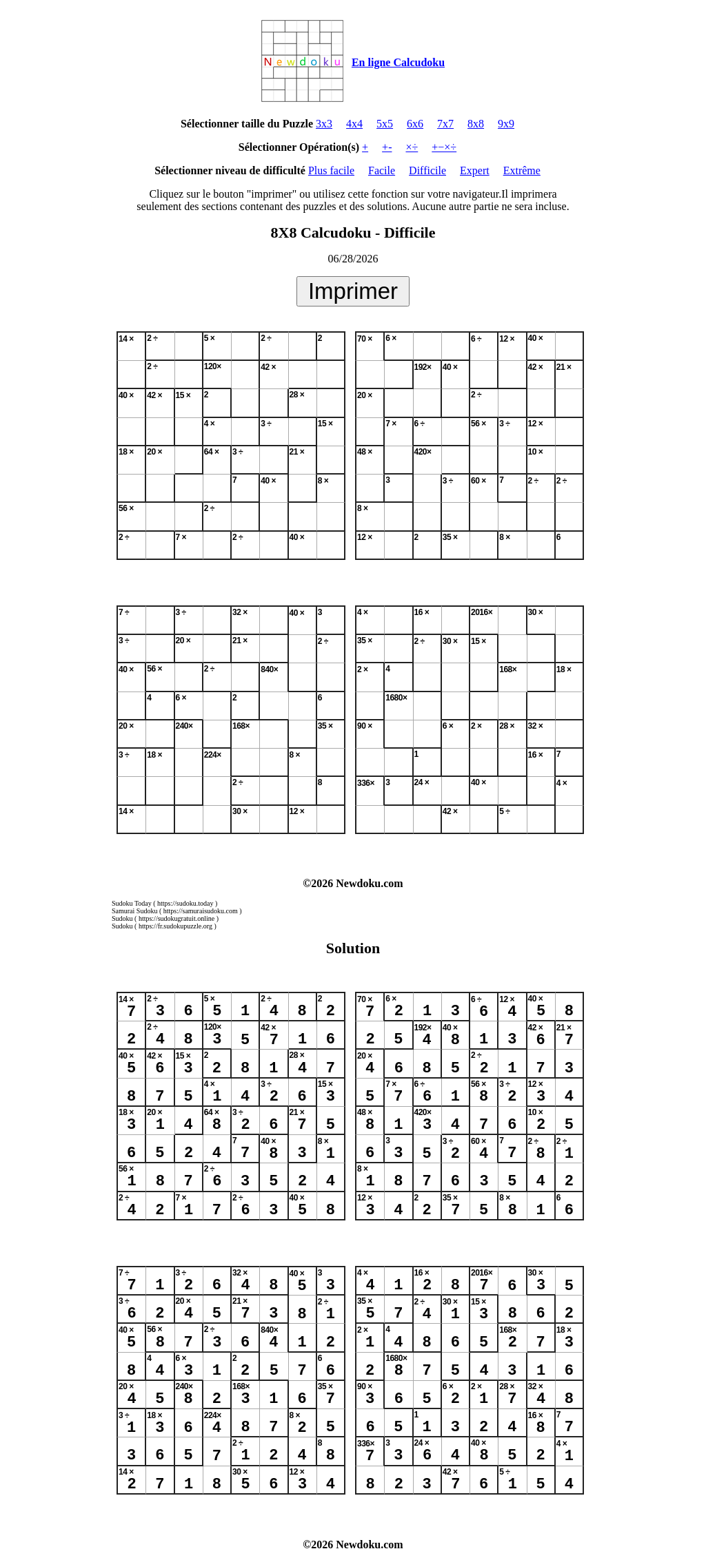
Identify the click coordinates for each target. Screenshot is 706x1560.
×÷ (411, 147)
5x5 (384, 123)
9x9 (506, 123)
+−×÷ (444, 147)
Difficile (427, 170)
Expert (475, 170)
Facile (381, 170)
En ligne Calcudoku (398, 62)
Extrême (522, 170)
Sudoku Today (132, 903)
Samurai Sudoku (134, 911)
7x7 (445, 123)
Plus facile (331, 170)
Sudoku (122, 918)
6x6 (415, 123)
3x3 (324, 123)
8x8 (475, 123)
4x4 (354, 123)
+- (387, 147)
